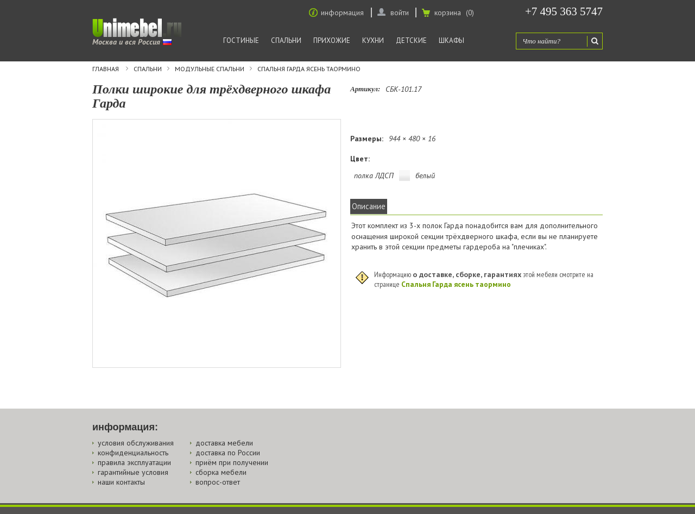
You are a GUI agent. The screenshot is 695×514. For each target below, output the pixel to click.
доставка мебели (224, 443)
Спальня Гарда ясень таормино (309, 69)
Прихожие (331, 40)
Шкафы (451, 40)
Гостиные (241, 40)
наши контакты (121, 482)
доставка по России (227, 452)
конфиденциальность (133, 452)
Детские (411, 40)
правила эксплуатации (134, 462)
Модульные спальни (209, 69)
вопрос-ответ (217, 482)
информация (342, 12)
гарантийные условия (133, 472)
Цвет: (360, 159)
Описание (369, 206)
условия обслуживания (136, 443)
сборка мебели (221, 472)
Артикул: (365, 89)
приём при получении (231, 462)
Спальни (286, 40)
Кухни (373, 40)
